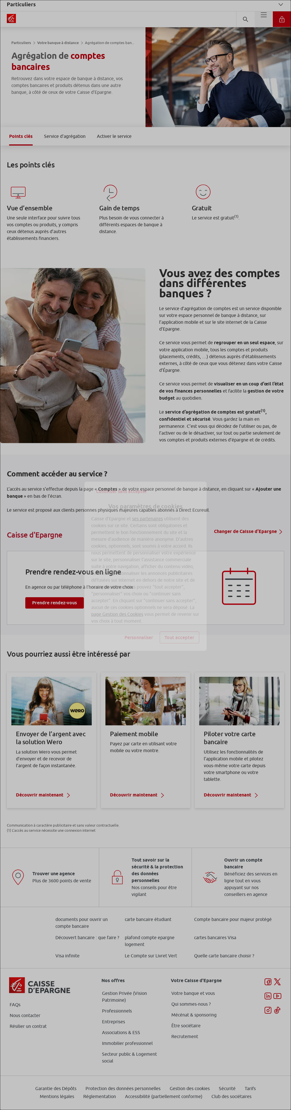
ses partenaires (147, 507)
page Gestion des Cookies (117, 602)
